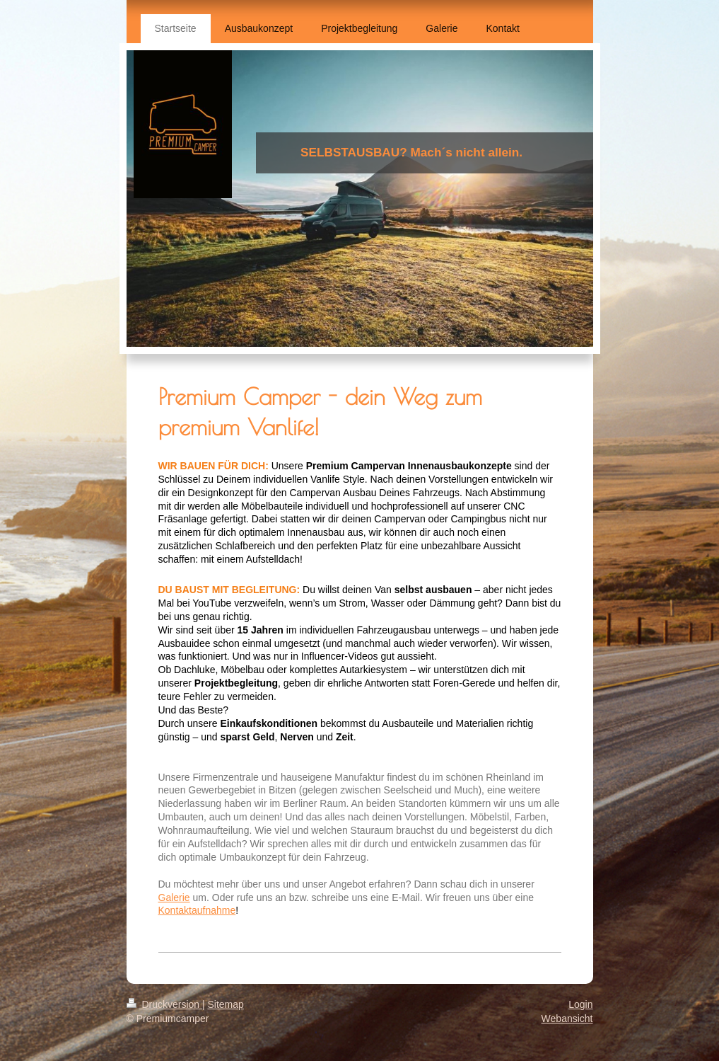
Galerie (174, 897)
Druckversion (164, 1004)
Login (580, 1004)
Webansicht (567, 1018)
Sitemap (226, 1004)
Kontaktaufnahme (197, 910)
